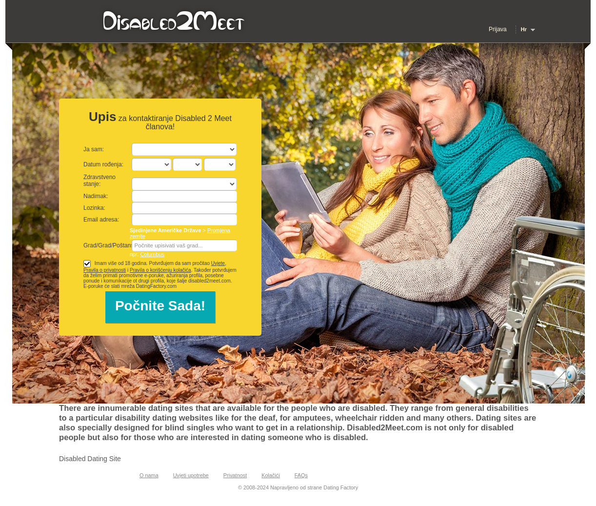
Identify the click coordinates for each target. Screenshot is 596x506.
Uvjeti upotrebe (191, 475)
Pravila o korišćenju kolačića (160, 270)
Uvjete (218, 263)
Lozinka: (94, 207)
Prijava (498, 29)
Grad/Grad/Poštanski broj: (117, 245)
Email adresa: (101, 219)
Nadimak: (95, 196)
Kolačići (270, 475)
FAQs (301, 475)
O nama (149, 475)
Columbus (152, 254)
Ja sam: (93, 149)
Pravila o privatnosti (104, 270)
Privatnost (235, 475)
